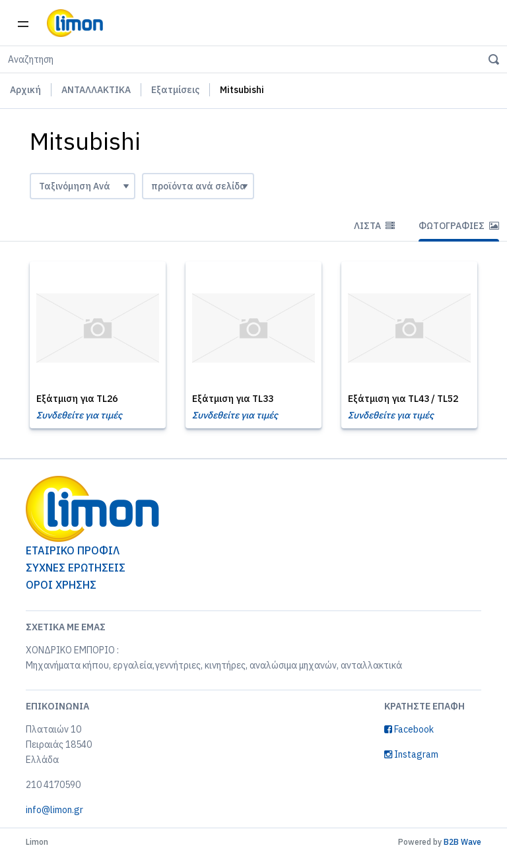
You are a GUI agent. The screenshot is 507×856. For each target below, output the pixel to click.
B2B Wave (462, 842)
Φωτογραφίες (459, 226)
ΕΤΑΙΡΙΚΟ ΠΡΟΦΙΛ (72, 550)
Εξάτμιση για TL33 (232, 399)
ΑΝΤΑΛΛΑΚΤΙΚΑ (96, 90)
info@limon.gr (54, 810)
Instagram (411, 754)
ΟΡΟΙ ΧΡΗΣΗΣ (61, 584)
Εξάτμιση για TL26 (77, 399)
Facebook (409, 729)
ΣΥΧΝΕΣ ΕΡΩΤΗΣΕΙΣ (75, 567)
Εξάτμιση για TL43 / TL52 (403, 399)
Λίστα (374, 226)
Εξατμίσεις (175, 90)
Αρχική (25, 90)
